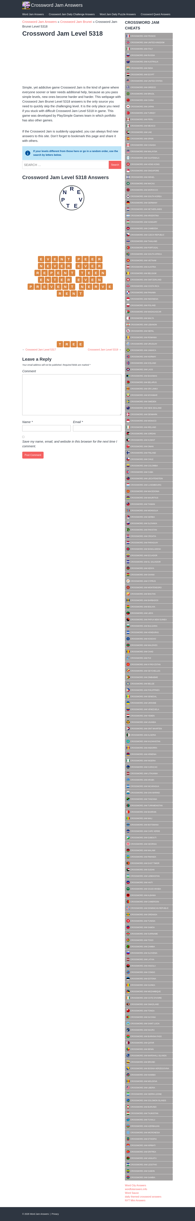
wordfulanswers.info (136, 1189)
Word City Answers (135, 1185)
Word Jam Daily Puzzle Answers (118, 14)
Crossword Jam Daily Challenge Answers (72, 14)
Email (78, 422)
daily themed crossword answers (143, 1196)
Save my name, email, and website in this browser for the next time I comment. (69, 444)
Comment (29, 371)
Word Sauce (132, 1193)
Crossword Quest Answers (155, 14)
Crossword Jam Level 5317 (40, 349)
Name (27, 422)
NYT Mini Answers (135, 1200)
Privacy (55, 1214)
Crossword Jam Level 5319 (103, 349)
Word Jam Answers (33, 14)
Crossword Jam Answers (57, 5)
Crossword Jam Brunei (76, 21)
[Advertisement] (71, 60)
